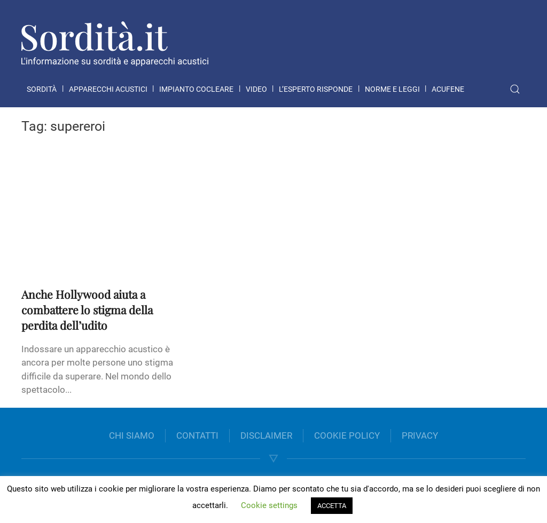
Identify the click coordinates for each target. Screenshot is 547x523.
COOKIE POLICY (347, 435)
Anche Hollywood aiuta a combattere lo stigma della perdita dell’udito (87, 309)
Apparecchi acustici (108, 89)
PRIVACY (420, 435)
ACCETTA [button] (331, 506)
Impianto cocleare (196, 89)
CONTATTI (197, 435)
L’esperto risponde (316, 89)
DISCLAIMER (266, 435)
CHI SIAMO (131, 435)
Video (256, 89)
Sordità (42, 89)
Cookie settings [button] (269, 505)
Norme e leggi (392, 89)
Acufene (448, 89)
